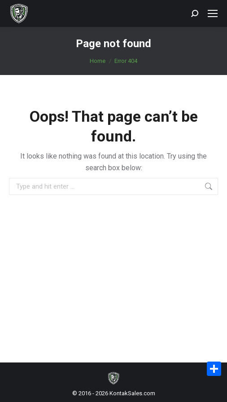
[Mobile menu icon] (212, 13)
